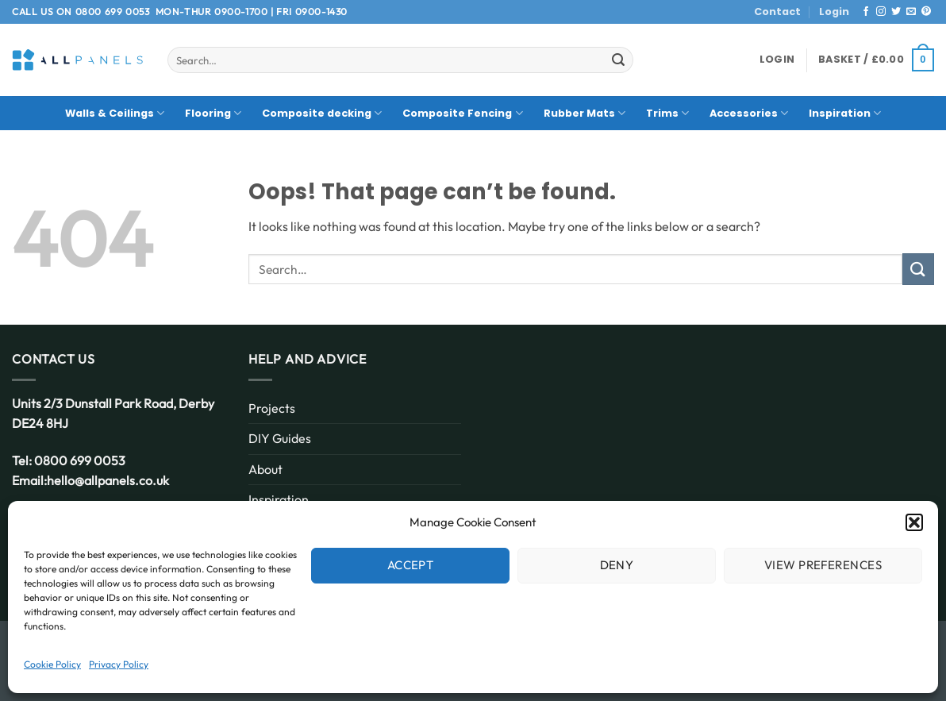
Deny (617, 564)
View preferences (823, 564)
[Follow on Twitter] (896, 11)
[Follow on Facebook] (866, 11)
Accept (410, 564)
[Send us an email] (911, 11)
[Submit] (618, 60)
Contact (777, 11)
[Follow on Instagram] (881, 11)
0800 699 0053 (112, 11)
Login (834, 11)
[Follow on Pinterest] (926, 11)
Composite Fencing (462, 113)
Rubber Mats (584, 113)
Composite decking (322, 113)
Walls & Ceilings (114, 113)
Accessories (749, 113)
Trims (667, 113)
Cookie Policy (52, 664)
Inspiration (845, 113)
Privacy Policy (118, 664)
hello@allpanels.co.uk (108, 480)
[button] (914, 522)
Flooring (213, 113)
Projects (271, 408)
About (265, 469)
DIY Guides (279, 438)
